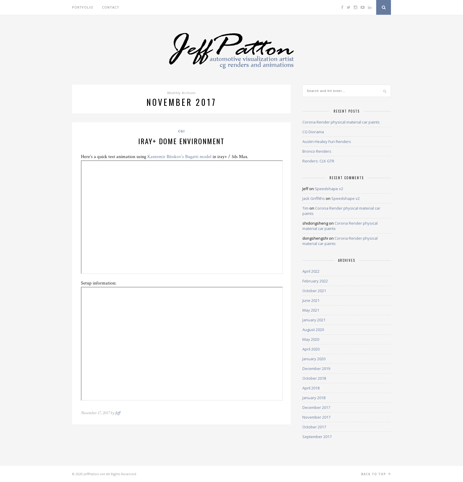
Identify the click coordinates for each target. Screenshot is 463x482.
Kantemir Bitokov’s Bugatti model (179, 157)
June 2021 (310, 300)
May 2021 (310, 310)
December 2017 (316, 407)
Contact (110, 7)
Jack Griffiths (313, 198)
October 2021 (314, 290)
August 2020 (313, 329)
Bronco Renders (316, 151)
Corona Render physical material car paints (341, 122)
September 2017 (317, 436)
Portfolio (82, 7)
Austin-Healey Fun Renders (326, 141)
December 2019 (316, 368)
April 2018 (310, 388)
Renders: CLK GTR (318, 161)
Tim (305, 208)
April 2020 (310, 349)
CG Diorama (313, 131)
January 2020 (313, 358)
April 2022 (310, 271)
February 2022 (315, 281)
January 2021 (313, 320)
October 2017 (314, 427)
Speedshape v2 (329, 188)
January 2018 (313, 397)
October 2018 (314, 378)
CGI (181, 131)
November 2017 (316, 417)
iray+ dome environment (181, 141)
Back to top (376, 474)
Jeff (117, 413)
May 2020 (310, 339)
